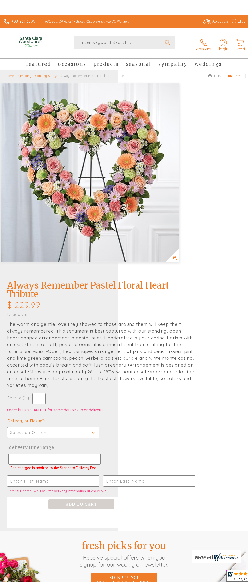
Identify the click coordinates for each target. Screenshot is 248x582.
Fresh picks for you (124, 391)
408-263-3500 (23, 21)
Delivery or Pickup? (144, 253)
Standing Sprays (46, 72)
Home (10, 72)
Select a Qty (136, 230)
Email (235, 72)
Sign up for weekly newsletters (124, 416)
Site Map (228, 532)
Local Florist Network (199, 532)
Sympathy (24, 72)
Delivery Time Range (149, 280)
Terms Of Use (137, 532)
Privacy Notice (165, 532)
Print (215, 72)
